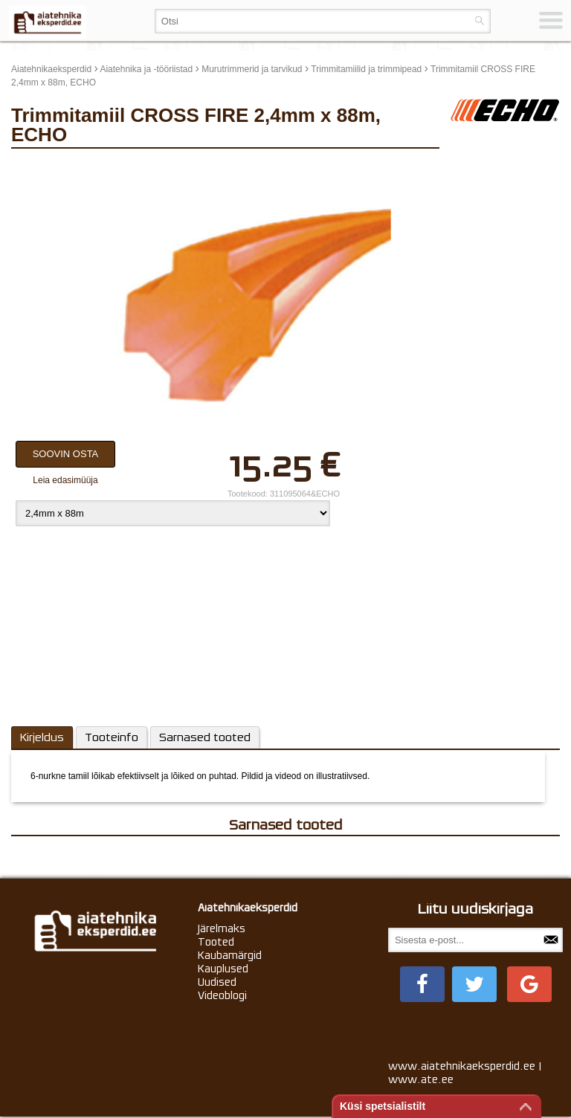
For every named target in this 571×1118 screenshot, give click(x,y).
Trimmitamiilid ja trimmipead (366, 69)
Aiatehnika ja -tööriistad (146, 69)
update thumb (481, 167)
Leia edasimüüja (65, 480)
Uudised (217, 982)
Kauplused (223, 969)
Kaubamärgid (230, 955)
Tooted (216, 942)
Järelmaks (221, 928)
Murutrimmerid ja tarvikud (251, 69)
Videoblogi (222, 995)
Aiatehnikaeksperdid (51, 69)
